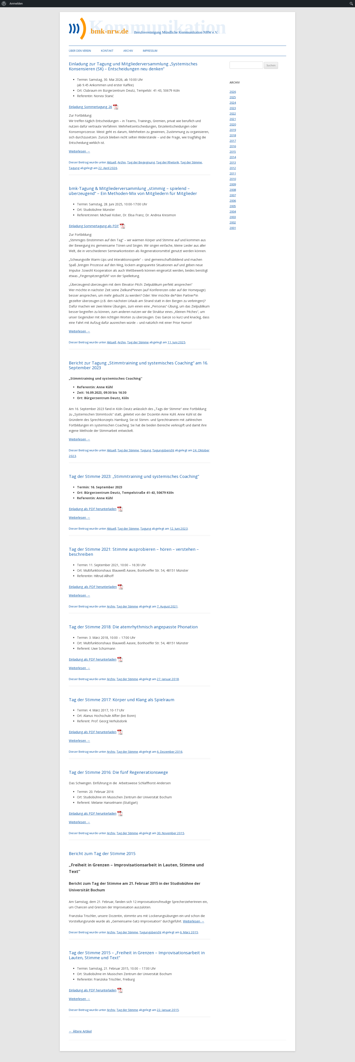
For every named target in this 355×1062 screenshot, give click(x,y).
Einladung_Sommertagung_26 (90, 107)
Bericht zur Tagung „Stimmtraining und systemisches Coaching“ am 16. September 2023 (138, 365)
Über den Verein (80, 51)
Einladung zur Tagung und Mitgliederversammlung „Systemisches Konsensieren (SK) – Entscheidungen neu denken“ (133, 66)
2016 (233, 146)
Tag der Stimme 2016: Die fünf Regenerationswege (118, 772)
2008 (233, 190)
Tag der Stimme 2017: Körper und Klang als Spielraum (121, 699)
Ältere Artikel (80, 1031)
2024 (233, 103)
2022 (233, 113)
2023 (233, 108)
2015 (233, 152)
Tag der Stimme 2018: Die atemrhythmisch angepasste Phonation (133, 626)
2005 (233, 206)
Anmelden (16, 3)
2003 (233, 217)
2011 (233, 173)
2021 (233, 119)
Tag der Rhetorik (167, 162)
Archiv (128, 51)
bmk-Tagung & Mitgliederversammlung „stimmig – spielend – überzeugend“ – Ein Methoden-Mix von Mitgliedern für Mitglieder (133, 191)
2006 (233, 201)
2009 (233, 184)
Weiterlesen (79, 151)
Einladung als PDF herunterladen (92, 509)
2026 (233, 92)
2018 (233, 135)
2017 (233, 141)
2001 (233, 228)
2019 (233, 130)
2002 (233, 222)
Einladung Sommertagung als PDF (94, 226)
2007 (233, 195)
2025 (233, 97)
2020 (233, 124)
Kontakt (107, 51)
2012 (233, 168)
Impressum (150, 51)
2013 (233, 162)
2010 (233, 179)
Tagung (74, 168)
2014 (233, 157)
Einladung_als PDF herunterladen (93, 587)
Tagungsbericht (163, 450)
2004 (233, 211)
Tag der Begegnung (141, 162)
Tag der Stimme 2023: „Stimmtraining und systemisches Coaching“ (134, 476)
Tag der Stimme (191, 162)
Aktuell (111, 162)
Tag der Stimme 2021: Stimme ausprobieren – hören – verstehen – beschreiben (134, 551)
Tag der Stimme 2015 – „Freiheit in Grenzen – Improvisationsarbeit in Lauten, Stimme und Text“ (137, 955)
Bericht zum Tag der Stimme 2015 (102, 853)
